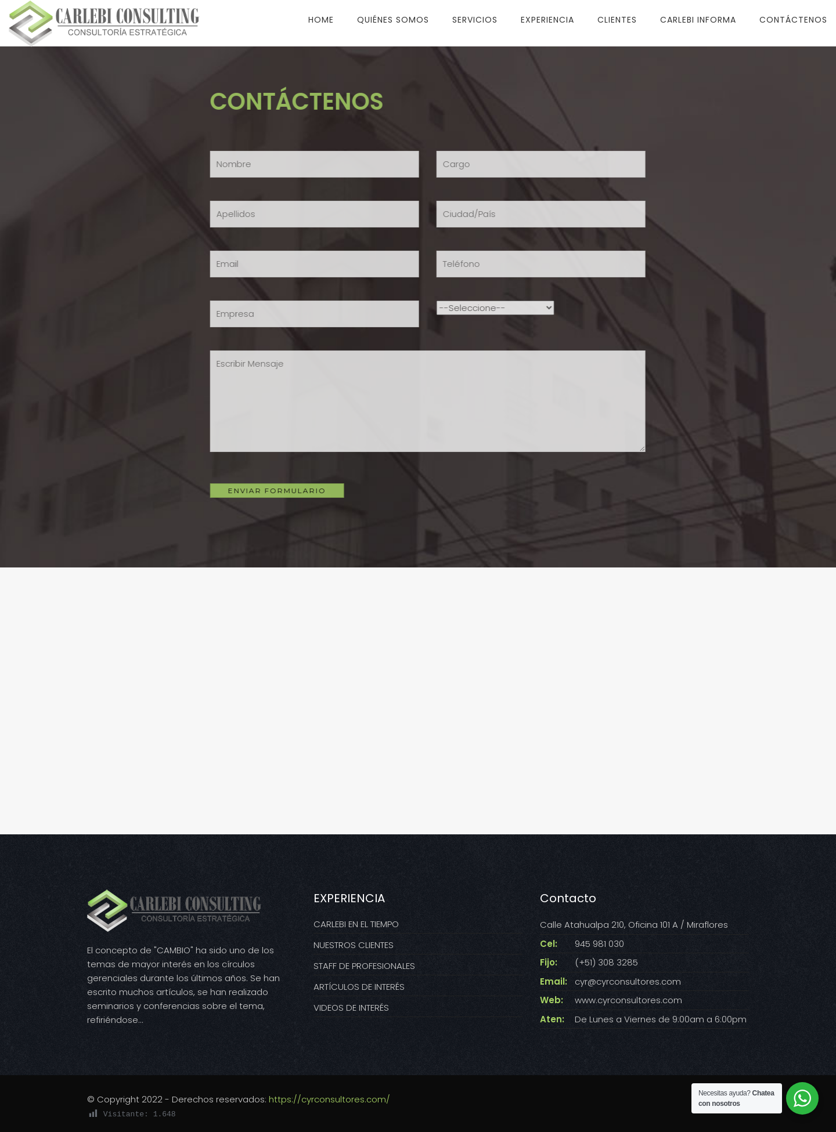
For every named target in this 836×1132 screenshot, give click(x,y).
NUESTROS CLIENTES (354, 945)
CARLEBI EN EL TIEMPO (356, 924)
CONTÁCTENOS (793, 20)
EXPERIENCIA (547, 20)
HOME (321, 20)
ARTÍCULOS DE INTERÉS (359, 987)
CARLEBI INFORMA (698, 20)
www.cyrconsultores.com (628, 1000)
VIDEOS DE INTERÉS (351, 1007)
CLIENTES (617, 20)
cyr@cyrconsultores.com (628, 981)
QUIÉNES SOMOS (393, 20)
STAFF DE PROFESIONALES (364, 966)
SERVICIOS (475, 20)
